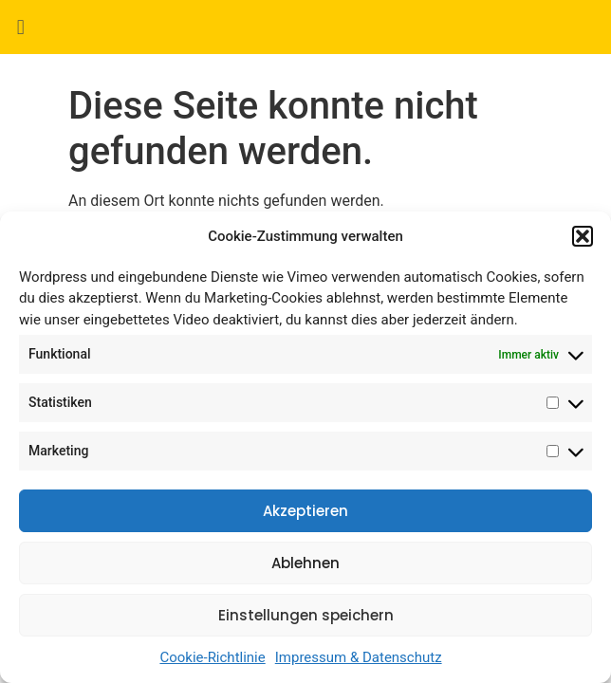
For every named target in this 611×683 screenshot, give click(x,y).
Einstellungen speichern (306, 615)
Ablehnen (305, 563)
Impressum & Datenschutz (358, 657)
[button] (582, 236)
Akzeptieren (305, 511)
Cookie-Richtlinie (212, 657)
